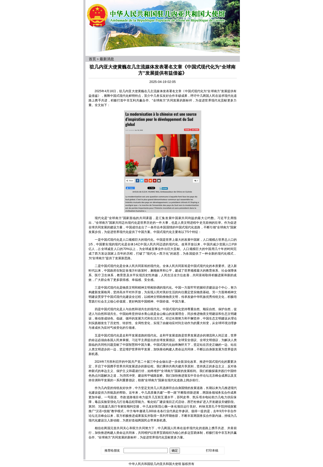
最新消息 (107, 59)
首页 (92, 59)
